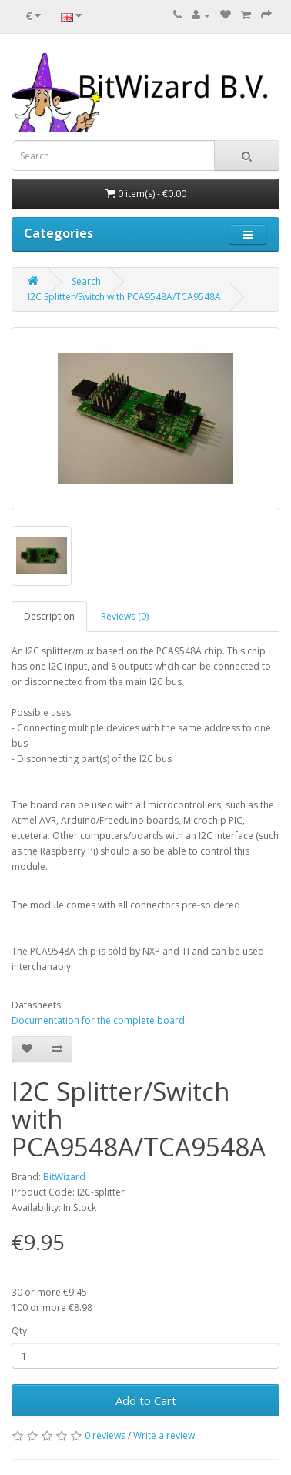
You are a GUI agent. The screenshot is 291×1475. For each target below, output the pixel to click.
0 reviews (105, 1435)
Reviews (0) (125, 616)
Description (49, 616)
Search (86, 281)
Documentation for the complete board (98, 1020)
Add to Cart (145, 1400)
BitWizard (64, 1176)
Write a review (164, 1435)
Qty (19, 1330)
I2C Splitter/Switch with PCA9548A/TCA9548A (124, 296)
